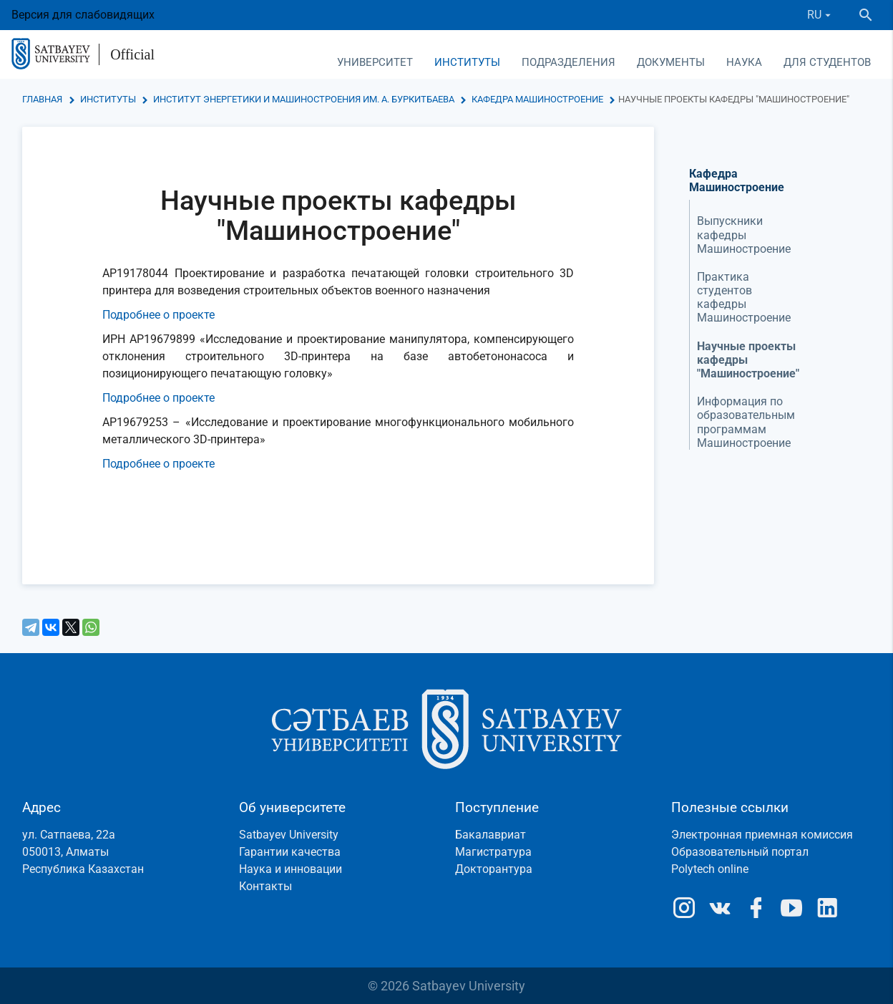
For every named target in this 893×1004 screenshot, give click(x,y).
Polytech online (709, 869)
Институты (467, 62)
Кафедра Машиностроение (537, 99)
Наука (744, 62)
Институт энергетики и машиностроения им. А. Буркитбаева (304, 99)
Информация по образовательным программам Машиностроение (746, 422)
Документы (671, 62)
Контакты (265, 886)
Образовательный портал (740, 852)
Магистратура (493, 852)
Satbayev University (288, 834)
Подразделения (568, 62)
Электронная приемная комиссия (762, 834)
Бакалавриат (490, 834)
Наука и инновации (290, 869)
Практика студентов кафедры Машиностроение (744, 297)
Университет (375, 62)
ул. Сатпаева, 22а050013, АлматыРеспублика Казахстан (83, 852)
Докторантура (493, 869)
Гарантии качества (290, 852)
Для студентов (827, 62)
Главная (42, 99)
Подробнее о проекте (158, 315)
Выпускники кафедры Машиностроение (744, 234)
